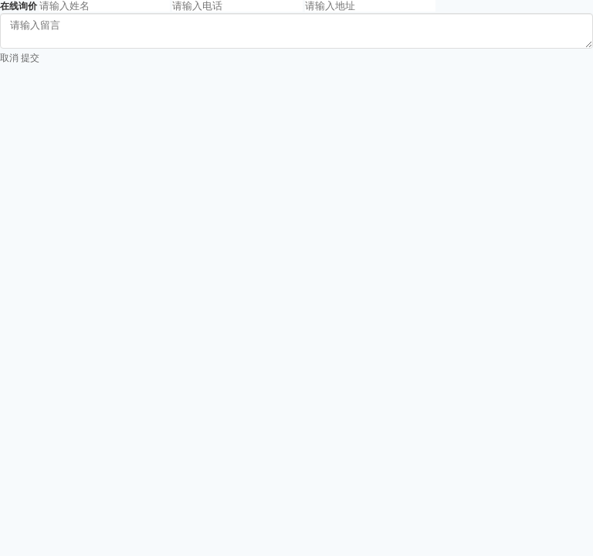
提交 (30, 58)
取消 (9, 58)
